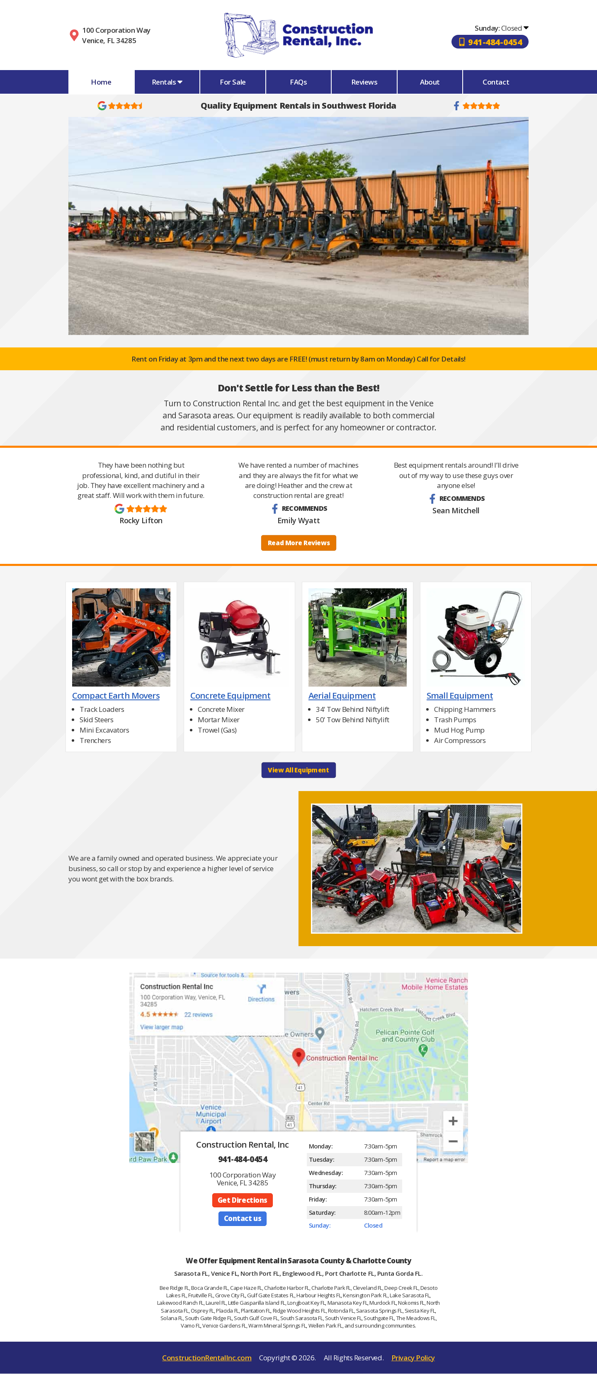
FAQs (298, 82)
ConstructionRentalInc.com (206, 1358)
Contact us (243, 1219)
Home (101, 82)
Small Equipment (460, 695)
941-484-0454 (242, 1159)
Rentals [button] (167, 82)
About (430, 82)
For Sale (233, 82)
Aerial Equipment (342, 695)
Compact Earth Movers (116, 695)
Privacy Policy (413, 1358)
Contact (496, 82)
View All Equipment (298, 770)
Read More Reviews (298, 543)
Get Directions (242, 1200)
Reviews (364, 82)
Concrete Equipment (230, 695)
